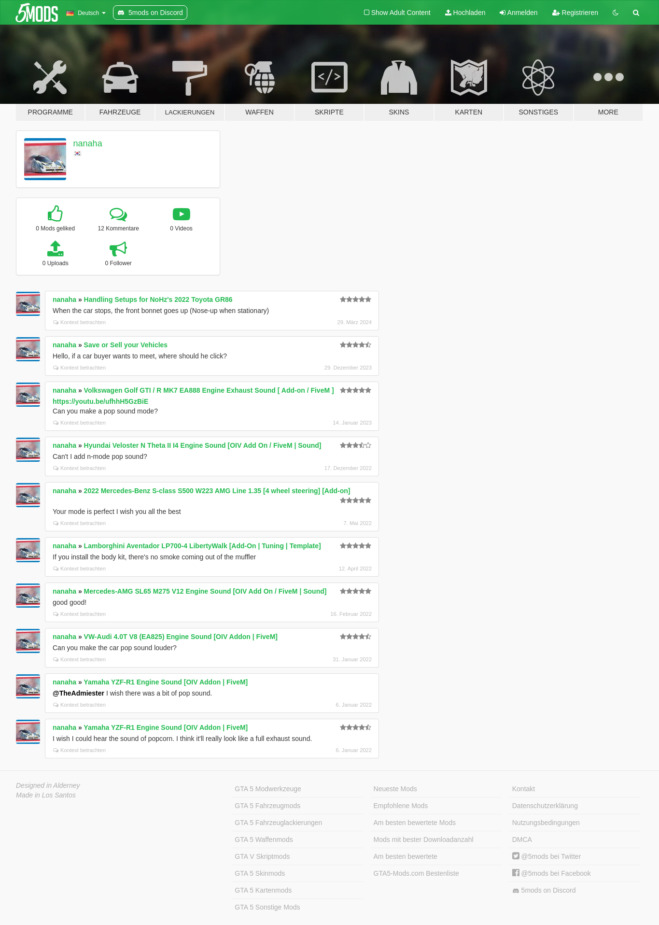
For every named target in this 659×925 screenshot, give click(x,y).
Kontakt (523, 789)
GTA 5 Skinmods (260, 873)
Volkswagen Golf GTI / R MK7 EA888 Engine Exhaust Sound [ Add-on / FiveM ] (209, 390)
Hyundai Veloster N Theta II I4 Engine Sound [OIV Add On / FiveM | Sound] (203, 445)
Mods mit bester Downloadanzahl (424, 839)
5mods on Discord (544, 890)
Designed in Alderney (48, 785)
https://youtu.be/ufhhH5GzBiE (100, 401)
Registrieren (575, 12)
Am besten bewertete (405, 856)
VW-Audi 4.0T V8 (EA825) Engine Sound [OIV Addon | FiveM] (181, 636)
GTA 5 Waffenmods (264, 839)
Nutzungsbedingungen (546, 822)
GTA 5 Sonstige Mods (267, 907)
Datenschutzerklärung (545, 806)
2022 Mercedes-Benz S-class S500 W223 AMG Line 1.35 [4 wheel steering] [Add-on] (217, 491)
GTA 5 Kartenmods (263, 890)
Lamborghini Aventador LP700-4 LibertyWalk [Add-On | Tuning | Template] (202, 546)
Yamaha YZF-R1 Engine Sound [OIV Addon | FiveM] (166, 682)
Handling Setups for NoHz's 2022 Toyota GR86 (158, 299)
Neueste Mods (395, 789)
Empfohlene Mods (401, 806)
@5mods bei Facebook (551, 873)
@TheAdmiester (78, 693)
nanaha (87, 143)
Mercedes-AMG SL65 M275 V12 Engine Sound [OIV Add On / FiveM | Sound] (205, 591)
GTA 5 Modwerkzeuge (268, 789)
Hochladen (465, 12)
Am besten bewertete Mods (415, 822)
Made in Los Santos (46, 795)
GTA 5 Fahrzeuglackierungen (278, 822)
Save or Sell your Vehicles (126, 345)
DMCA (522, 839)
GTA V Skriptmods (262, 856)
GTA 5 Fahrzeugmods (267, 806)
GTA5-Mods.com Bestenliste (416, 873)
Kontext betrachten (79, 322)
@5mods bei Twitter (546, 856)
